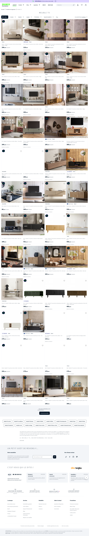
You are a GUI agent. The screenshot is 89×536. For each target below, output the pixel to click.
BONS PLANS (50, 5)
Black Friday (72, 506)
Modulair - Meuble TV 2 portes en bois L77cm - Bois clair (55, 270)
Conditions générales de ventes (53, 525)
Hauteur (21, 17)
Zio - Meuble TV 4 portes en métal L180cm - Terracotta (12, 141)
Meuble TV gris (72, 421)
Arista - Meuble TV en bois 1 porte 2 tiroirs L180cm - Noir (12, 270)
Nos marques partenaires (12, 506)
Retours (40, 506)
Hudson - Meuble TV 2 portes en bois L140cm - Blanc (54, 400)
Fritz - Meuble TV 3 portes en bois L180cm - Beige (32, 76)
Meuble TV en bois (7, 421)
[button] (44, 17)
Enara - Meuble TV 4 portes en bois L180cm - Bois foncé (12, 400)
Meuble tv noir (19, 425)
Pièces (28, 5)
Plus (57, 17)
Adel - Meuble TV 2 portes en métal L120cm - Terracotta (77, 368)
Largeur (29, 17)
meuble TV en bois (59, 432)
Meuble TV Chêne (50, 421)
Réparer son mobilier (27, 517)
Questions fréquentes (58, 504)
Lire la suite (22, 440)
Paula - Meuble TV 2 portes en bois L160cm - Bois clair (33, 368)
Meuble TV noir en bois (40, 425)
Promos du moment (74, 504)
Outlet (71, 515)
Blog (24, 511)
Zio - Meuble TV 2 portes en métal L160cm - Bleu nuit (11, 238)
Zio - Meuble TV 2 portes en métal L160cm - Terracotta (33, 173)
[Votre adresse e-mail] (42, 457)
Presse (8, 513)
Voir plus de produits (45, 413)
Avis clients (56, 508)
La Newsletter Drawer (11, 516)
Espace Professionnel (27, 508)
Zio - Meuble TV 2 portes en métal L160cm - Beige (32, 109)
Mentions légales (41, 525)
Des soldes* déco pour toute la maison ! (74, 509)
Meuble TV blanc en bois (52, 425)
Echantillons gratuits (27, 504)
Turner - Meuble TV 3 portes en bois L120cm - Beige (54, 141)
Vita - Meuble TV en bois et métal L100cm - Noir (10, 206)
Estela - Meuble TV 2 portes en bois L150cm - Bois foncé (12, 368)
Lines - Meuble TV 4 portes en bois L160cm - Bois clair (76, 270)
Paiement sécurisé (42, 504)
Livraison (41, 508)
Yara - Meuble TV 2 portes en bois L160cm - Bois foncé (33, 44)
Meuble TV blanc (82, 421)
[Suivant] (86, 477)
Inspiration (36, 5)
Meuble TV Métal (40, 421)
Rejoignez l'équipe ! (11, 511)
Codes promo (73, 512)
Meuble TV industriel (9, 425)
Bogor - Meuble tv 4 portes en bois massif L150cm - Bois (77, 400)
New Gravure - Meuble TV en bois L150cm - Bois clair (76, 206)
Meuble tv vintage (28, 425)
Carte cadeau (26, 506)
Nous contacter (57, 506)
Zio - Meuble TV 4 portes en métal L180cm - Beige (76, 109)
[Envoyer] (54, 456)
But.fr (8, 508)
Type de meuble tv (49, 17)
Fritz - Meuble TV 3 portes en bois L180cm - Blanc (11, 76)
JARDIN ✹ (14, 5)
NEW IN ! (44, 5)
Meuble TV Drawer (29, 421)
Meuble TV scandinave (18, 421)
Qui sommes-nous (11, 504)
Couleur (13, 17)
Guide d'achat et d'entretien (26, 514)
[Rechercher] (66, 5)
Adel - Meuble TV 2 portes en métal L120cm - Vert (54, 368)
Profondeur (38, 17)
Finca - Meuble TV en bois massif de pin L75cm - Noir (33, 335)
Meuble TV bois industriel (79, 425)
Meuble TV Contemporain (61, 421)
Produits (20, 5)
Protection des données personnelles (27, 525)
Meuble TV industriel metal (66, 425)
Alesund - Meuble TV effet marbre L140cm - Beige (11, 303)
